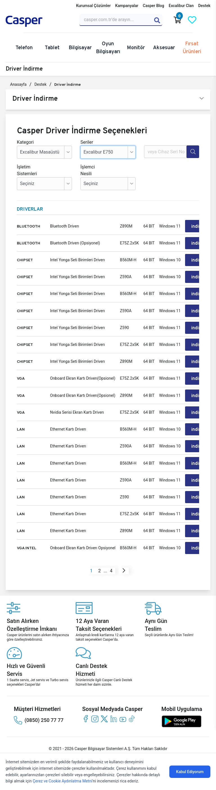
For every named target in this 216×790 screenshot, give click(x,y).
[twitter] (104, 717)
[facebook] (85, 717)
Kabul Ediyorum (190, 771)
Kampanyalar (126, 5)
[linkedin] (113, 717)
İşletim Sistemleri (25, 170)
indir (195, 226)
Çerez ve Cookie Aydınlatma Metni (62, 781)
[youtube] (122, 717)
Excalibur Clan (181, 5)
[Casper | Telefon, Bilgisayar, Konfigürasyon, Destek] (39, 21)
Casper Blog (153, 5)
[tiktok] (132, 717)
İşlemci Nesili (87, 170)
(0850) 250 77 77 (38, 719)
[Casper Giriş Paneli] (206, 20)
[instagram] (94, 717)
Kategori (25, 142)
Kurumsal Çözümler (93, 5)
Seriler (86, 142)
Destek (204, 5)
